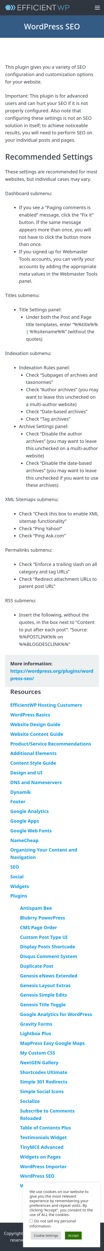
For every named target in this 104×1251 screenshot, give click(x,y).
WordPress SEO (37, 1176)
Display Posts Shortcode (47, 946)
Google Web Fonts (31, 831)
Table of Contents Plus (45, 1128)
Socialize (30, 1101)
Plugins (18, 896)
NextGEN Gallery (39, 1062)
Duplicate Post (36, 966)
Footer (17, 801)
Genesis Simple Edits (43, 995)
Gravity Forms (36, 1024)
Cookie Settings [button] (46, 1235)
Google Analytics (29, 811)
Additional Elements (33, 753)
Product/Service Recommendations (50, 744)
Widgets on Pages (40, 1157)
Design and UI (26, 773)
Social (17, 877)
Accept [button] (73, 1235)
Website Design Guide (35, 724)
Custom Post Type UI (44, 937)
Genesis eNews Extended (49, 976)
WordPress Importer (43, 1166)
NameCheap (24, 840)
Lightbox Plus (35, 1033)
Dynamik (20, 792)
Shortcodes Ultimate (43, 1072)
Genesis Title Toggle (43, 1004)
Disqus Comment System (48, 956)
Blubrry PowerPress (42, 918)
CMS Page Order (38, 927)
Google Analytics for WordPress (56, 1014)
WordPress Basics (30, 715)
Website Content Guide (36, 734)
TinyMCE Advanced (41, 1147)
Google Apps (24, 821)
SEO (14, 867)
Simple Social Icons (42, 1091)
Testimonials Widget (43, 1137)
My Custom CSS (37, 1053)
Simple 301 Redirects (43, 1082)
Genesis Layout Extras (45, 985)
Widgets (19, 886)
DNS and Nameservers (36, 782)
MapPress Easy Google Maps (52, 1043)
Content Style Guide (33, 763)
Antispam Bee (36, 908)
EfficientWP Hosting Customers (46, 705)
